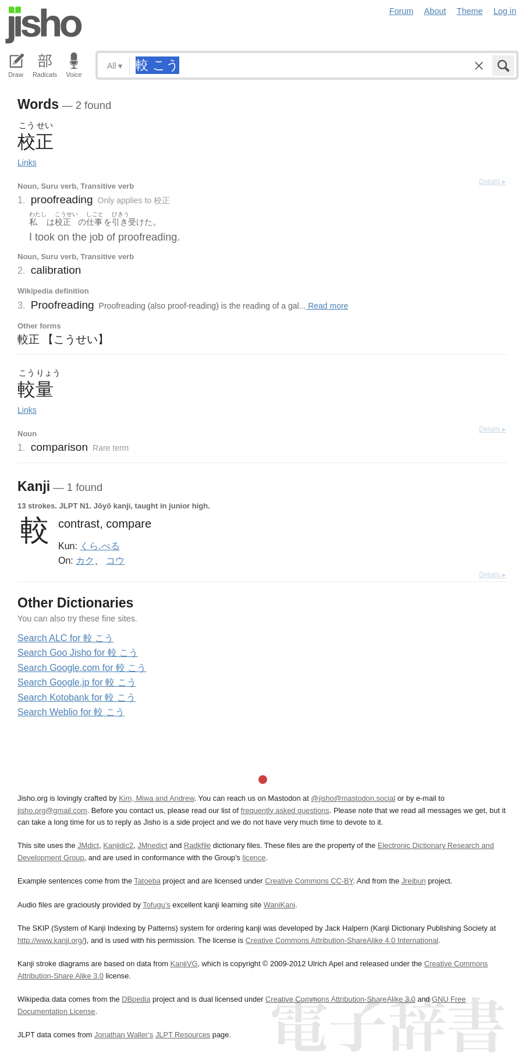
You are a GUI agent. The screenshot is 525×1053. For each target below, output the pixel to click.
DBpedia (136, 999)
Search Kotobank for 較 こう (76, 697)
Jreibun (414, 881)
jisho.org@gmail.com (52, 810)
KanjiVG (183, 963)
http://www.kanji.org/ (50, 940)
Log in (505, 11)
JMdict (88, 845)
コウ (115, 560)
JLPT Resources (182, 1034)
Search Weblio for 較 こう (71, 712)
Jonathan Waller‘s (123, 1034)
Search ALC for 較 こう (65, 638)
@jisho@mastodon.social (353, 798)
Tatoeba (147, 881)
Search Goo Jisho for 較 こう (77, 653)
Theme (470, 11)
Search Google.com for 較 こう (81, 668)
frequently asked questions (285, 810)
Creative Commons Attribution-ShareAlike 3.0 (340, 999)
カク (85, 560)
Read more (327, 305)
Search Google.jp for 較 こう (76, 682)
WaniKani (279, 904)
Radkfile (197, 845)
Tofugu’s (156, 904)
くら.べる (99, 545)
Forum (401, 11)
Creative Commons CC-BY (309, 881)
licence (254, 857)
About (435, 11)
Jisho (43, 25)
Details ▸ (492, 182)
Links (27, 162)
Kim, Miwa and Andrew (156, 798)
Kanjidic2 (118, 845)
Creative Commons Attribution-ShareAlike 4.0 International (342, 940)
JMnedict (152, 845)
